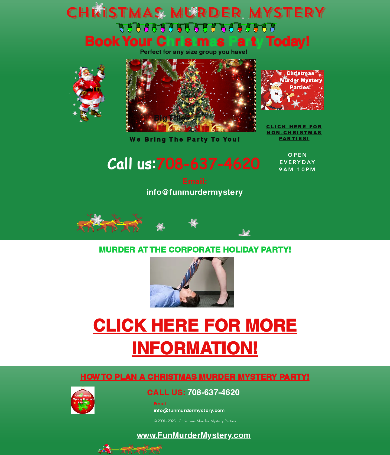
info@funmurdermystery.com (189, 410)
